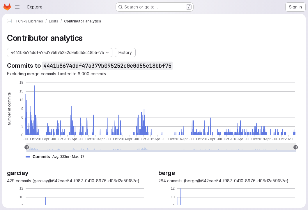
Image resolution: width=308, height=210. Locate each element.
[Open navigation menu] (17, 7)
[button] (57, 157)
